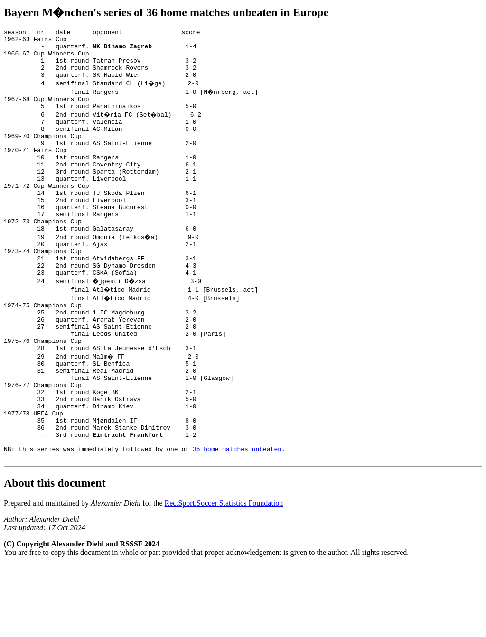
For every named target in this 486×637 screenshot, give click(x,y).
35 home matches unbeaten (237, 520)
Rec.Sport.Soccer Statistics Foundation (224, 576)
